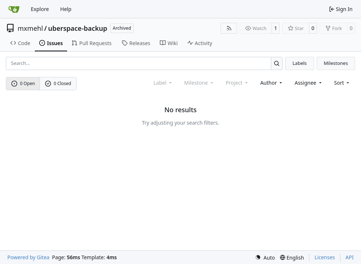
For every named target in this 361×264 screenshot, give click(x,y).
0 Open (23, 83)
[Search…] (277, 63)
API (350, 257)
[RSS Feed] (229, 28)
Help (65, 9)
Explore (40, 9)
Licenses (324, 257)
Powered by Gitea (28, 257)
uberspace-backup (77, 28)
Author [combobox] (271, 82)
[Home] (14, 9)
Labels (299, 63)
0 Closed (58, 83)
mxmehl (30, 28)
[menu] (342, 82)
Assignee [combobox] (309, 82)
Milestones (336, 63)
